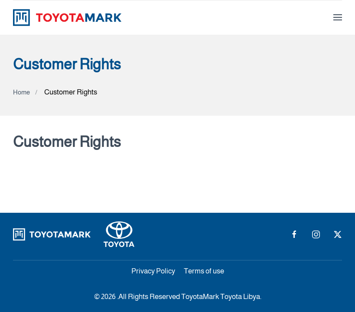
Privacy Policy (153, 271)
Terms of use (204, 271)
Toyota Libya (240, 296)
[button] (337, 17)
